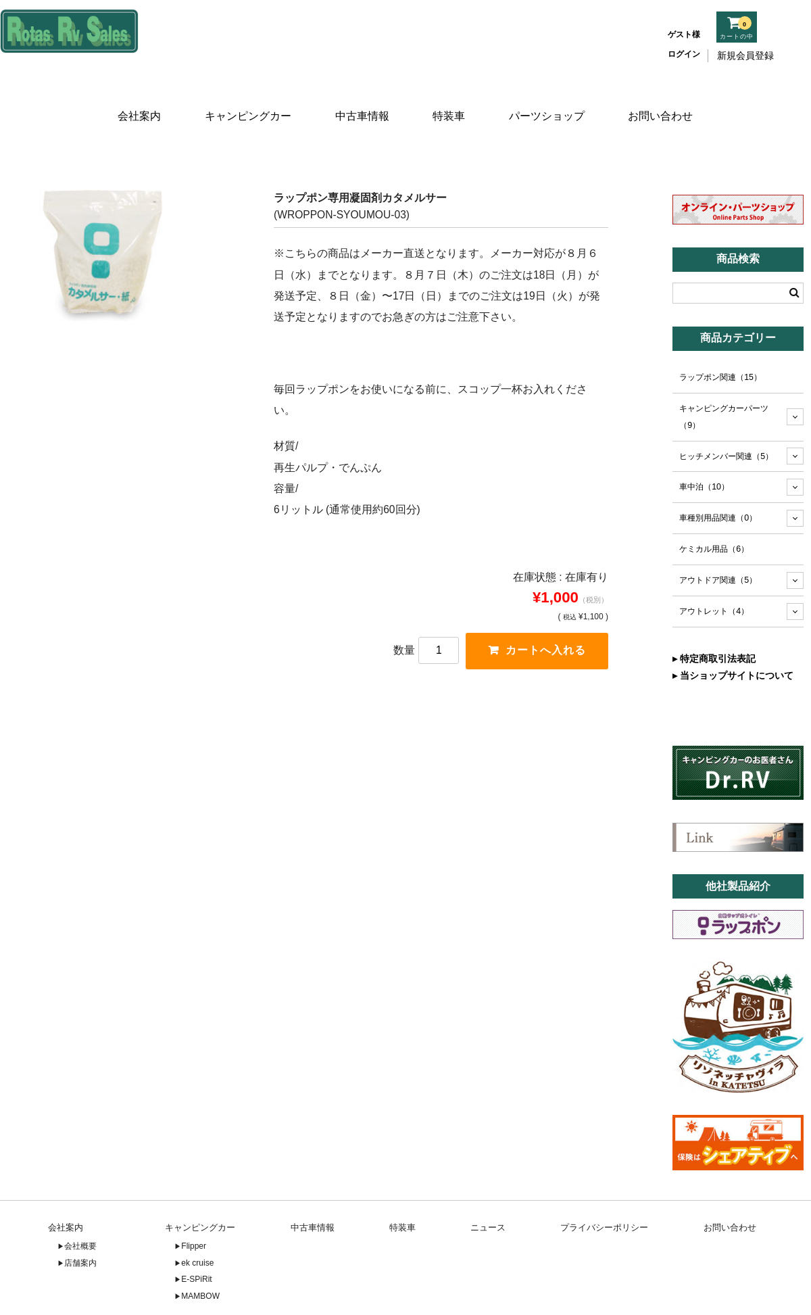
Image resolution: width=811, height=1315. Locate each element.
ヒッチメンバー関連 (726, 420)
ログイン (684, 54)
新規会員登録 (745, 55)
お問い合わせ (664, 100)
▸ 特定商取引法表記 (714, 622)
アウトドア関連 (718, 544)
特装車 (450, 100)
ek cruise (197, 1226)
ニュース (488, 1191)
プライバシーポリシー (604, 1191)
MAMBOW (200, 1259)
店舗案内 (80, 1226)
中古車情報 (360, 100)
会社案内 (136, 100)
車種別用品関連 (718, 482)
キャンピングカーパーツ (723, 380)
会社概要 (80, 1210)
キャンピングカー (246, 100)
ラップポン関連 (720, 340)
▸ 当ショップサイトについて (732, 638)
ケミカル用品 (714, 513)
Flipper (193, 1210)
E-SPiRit (196, 1243)
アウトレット (714, 575)
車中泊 (704, 451)
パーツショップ (549, 100)
